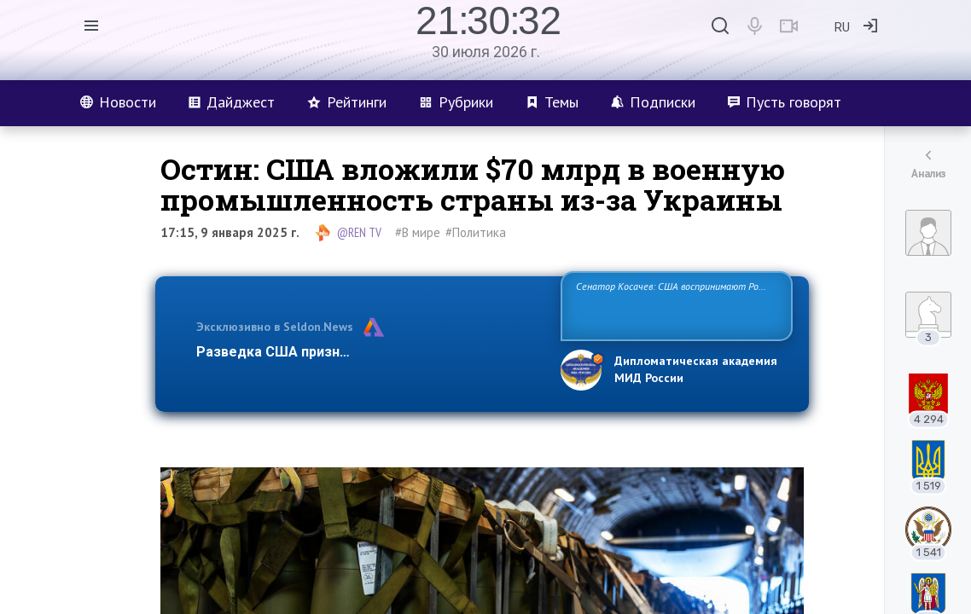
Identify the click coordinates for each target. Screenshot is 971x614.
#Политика (475, 232)
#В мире (417, 232)
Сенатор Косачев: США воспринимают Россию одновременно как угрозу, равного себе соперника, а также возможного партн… (676, 305)
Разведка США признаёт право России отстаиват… (368, 352)
